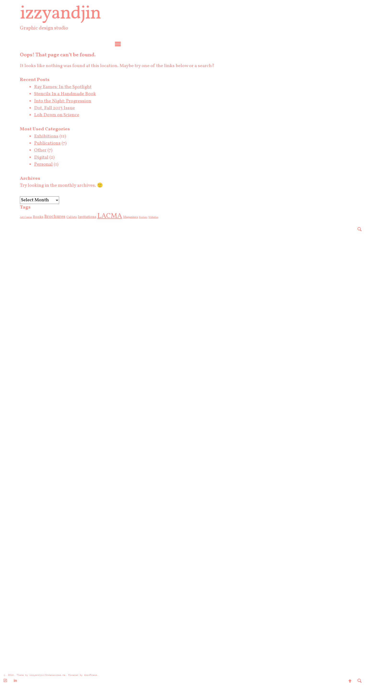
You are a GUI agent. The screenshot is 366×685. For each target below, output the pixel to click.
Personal (49, 164)
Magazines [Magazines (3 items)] (136, 217)
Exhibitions (52, 136)
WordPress (90, 675)
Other (46, 150)
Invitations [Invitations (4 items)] (92, 217)
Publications (53, 143)
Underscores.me (55, 675)
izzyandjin (65, 14)
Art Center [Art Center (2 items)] (31, 217)
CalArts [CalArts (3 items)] (77, 217)
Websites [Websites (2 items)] (159, 217)
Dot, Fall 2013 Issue (60, 108)
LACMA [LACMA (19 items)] (115, 216)
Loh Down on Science (62, 115)
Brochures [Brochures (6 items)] (60, 217)
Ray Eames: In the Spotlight (68, 87)
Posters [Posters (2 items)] (148, 217)
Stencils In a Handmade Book (71, 94)
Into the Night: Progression (68, 101)
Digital (47, 157)
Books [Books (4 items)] (43, 217)
